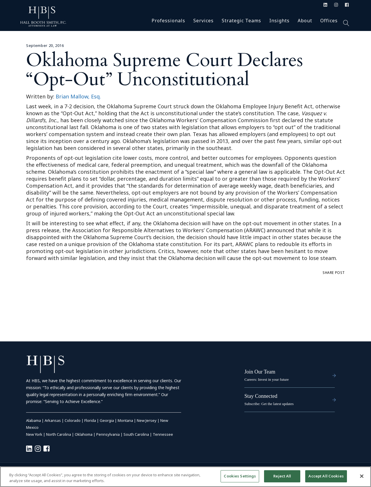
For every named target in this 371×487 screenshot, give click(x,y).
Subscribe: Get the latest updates (269, 404)
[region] (185, 476)
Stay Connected (260, 396)
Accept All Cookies (325, 476)
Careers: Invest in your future (266, 379)
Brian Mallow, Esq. (78, 96)
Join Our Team (259, 372)
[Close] (361, 476)
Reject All (282, 476)
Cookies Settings (240, 476)
